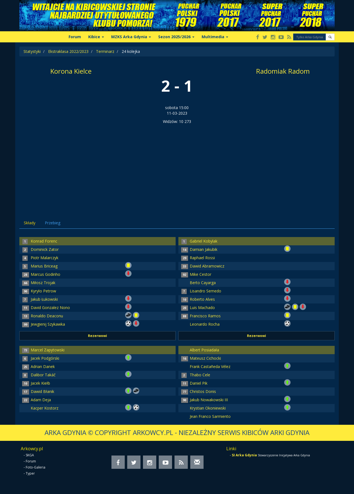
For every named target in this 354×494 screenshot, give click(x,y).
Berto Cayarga (203, 282)
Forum (75, 36)
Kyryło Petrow (43, 291)
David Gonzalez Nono (50, 307)
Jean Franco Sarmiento (210, 416)
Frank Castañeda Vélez (210, 366)
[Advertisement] (177, 166)
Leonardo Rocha (205, 324)
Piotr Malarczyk (44, 257)
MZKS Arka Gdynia (131, 36)
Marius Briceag (44, 266)
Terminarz (105, 51)
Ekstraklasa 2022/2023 (68, 51)
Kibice (96, 36)
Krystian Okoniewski (208, 408)
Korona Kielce (71, 71)
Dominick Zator (45, 249)
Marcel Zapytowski (47, 350)
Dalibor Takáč (43, 374)
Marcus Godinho (45, 274)
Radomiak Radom (283, 71)
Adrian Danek (43, 366)
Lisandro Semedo (205, 291)
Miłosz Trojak (43, 282)
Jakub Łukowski (44, 299)
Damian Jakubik (203, 249)
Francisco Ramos (205, 315)
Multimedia (215, 36)
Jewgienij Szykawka (48, 324)
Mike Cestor (200, 274)
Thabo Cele (200, 374)
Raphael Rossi (202, 257)
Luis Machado (202, 307)
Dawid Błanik (42, 391)
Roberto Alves (202, 299)
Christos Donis (203, 391)
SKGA (30, 455)
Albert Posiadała (204, 350)
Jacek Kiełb (40, 383)
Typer (30, 473)
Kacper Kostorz (44, 408)
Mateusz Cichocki (205, 358)
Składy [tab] (29, 222)
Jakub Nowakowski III (209, 399)
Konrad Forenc (44, 241)
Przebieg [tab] (52, 222)
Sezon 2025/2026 (176, 36)
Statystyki (32, 51)
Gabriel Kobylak (203, 241)
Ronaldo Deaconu (47, 315)
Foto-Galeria (35, 467)
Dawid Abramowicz (207, 266)
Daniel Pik (198, 383)
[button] (330, 37)
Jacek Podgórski (45, 358)
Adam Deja (41, 399)
